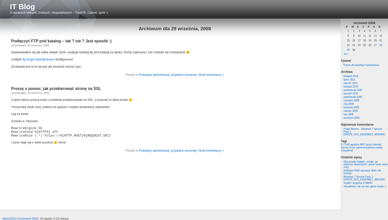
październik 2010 (352, 90)
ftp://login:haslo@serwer (38, 59)
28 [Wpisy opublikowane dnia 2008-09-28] (380, 45)
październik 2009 (352, 97)
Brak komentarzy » (211, 75)
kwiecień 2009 (351, 107)
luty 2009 (348, 114)
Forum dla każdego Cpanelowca (361, 65)
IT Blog (22, 6)
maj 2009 (348, 104)
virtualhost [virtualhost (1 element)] (347, 150)
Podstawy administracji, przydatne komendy (168, 75)
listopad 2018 (350, 76)
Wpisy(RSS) (9, 218)
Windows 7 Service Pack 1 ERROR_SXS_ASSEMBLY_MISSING (364, 178)
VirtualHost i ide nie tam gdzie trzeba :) (364, 186)
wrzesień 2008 (351, 117)
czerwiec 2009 (351, 100)
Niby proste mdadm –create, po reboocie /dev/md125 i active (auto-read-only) (365, 164)
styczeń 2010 (350, 93)
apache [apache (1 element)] (354, 144)
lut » (346, 54)
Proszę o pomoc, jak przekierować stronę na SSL (56, 88)
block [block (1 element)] (368, 144)
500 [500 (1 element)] (347, 144)
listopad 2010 (350, 86)
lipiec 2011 (349, 79)
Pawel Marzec (351, 129)
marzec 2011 (350, 83)
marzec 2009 (350, 111)
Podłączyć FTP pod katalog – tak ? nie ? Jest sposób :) (61, 41)
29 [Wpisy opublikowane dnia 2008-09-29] (348, 50)
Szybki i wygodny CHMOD (357, 183)
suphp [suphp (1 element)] (379, 147)
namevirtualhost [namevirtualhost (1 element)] (365, 147)
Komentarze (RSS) (28, 218)
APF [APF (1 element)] (362, 144)
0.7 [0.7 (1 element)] (343, 144)
